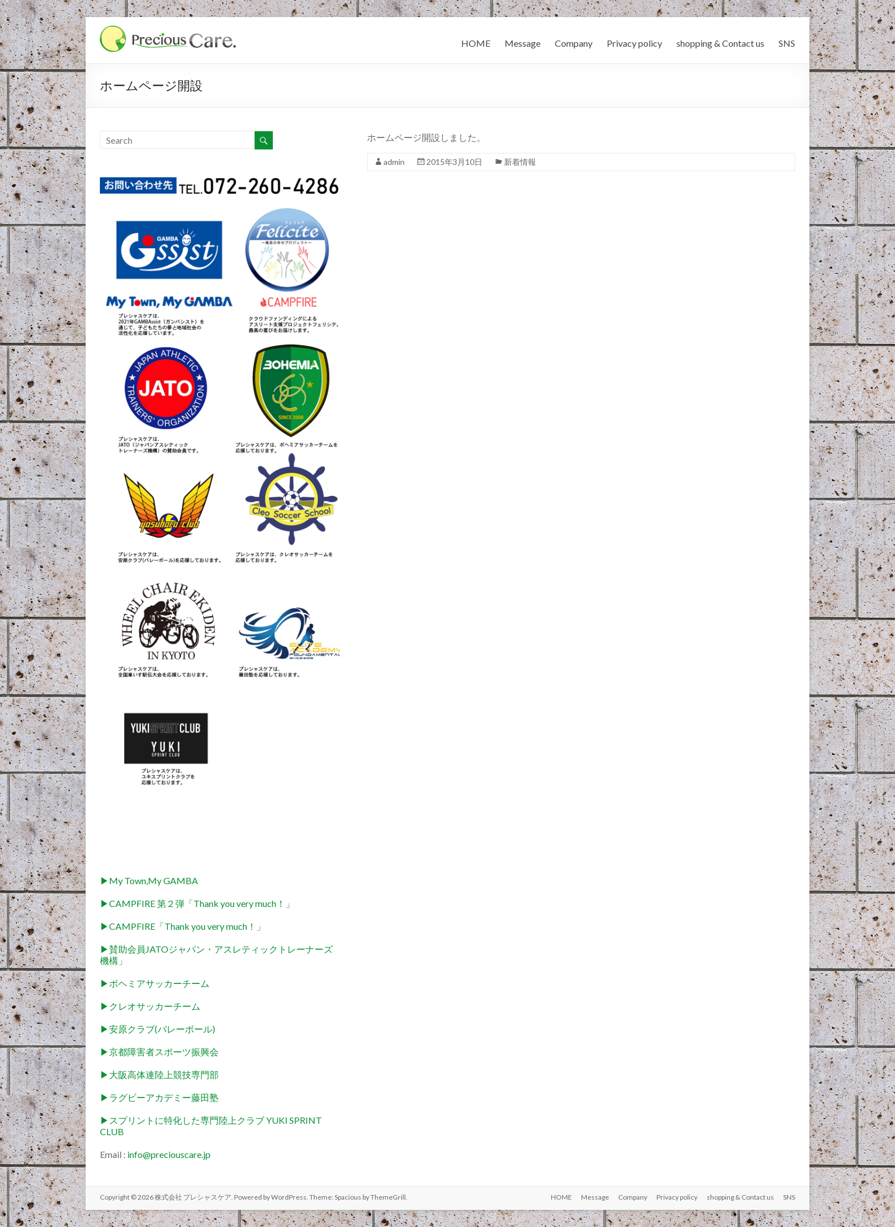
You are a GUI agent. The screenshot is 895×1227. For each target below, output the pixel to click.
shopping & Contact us (720, 43)
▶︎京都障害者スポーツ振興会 (159, 1051)
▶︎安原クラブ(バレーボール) (157, 1028)
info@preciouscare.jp (169, 1154)
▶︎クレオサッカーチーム (150, 1006)
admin (394, 162)
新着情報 (520, 162)
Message (523, 43)
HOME (475, 43)
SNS (787, 43)
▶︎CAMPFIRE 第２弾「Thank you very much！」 (197, 903)
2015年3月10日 (454, 162)
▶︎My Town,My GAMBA (149, 880)
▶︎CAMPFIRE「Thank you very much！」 (182, 926)
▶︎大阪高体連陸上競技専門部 (159, 1074)
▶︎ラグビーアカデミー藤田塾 (159, 1097)
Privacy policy (634, 43)
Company (573, 43)
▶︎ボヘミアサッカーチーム (154, 983)
